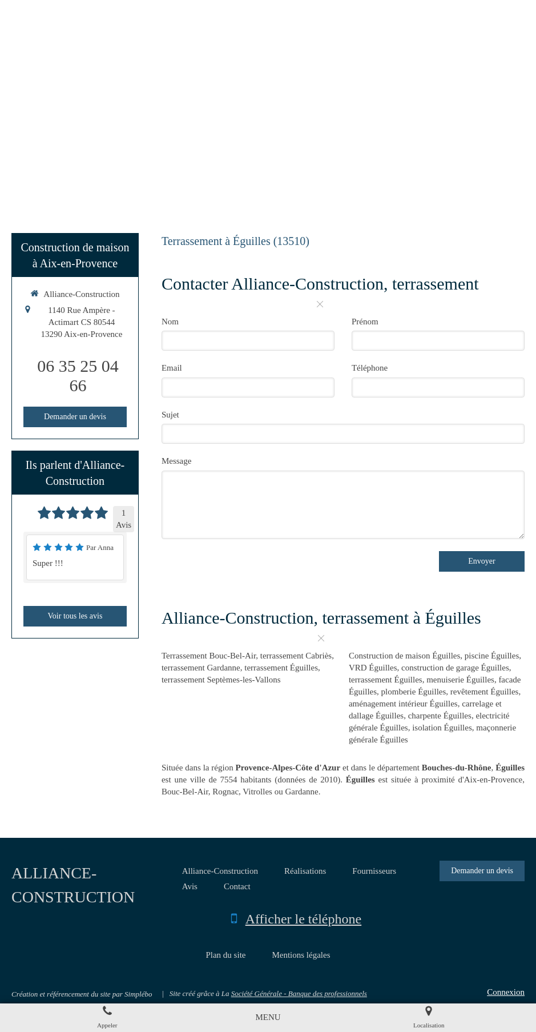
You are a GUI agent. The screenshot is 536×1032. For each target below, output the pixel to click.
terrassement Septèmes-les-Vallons (221, 679)
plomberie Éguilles (413, 691)
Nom (170, 321)
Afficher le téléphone (303, 918)
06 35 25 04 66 (78, 375)
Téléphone (370, 367)
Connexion (506, 992)
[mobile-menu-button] (267, 1017)
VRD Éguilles (373, 667)
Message (177, 460)
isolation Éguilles (442, 727)
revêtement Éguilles (484, 691)
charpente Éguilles (439, 715)
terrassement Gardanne (201, 667)
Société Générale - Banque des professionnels (299, 993)
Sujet (170, 414)
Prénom (365, 321)
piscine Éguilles (492, 655)
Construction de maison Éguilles (404, 655)
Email (172, 367)
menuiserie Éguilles (460, 679)
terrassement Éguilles (281, 667)
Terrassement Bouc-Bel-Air (209, 655)
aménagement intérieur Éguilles (403, 703)
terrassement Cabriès (296, 655)
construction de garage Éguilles (455, 667)
